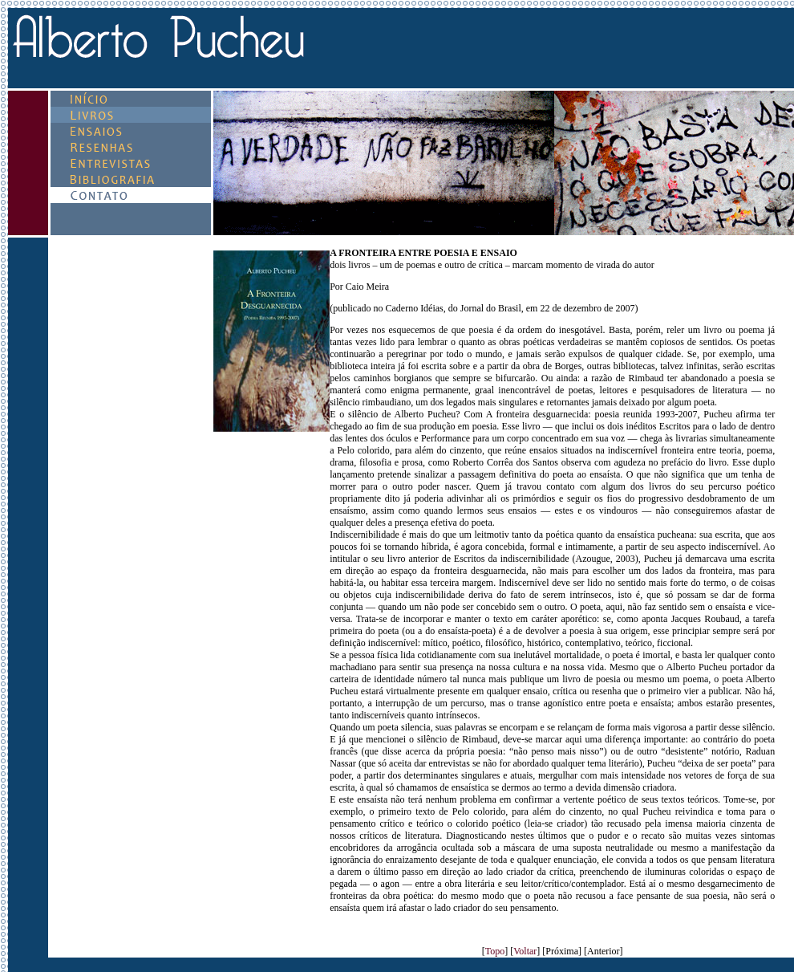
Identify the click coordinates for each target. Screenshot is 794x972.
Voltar (525, 951)
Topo (495, 951)
